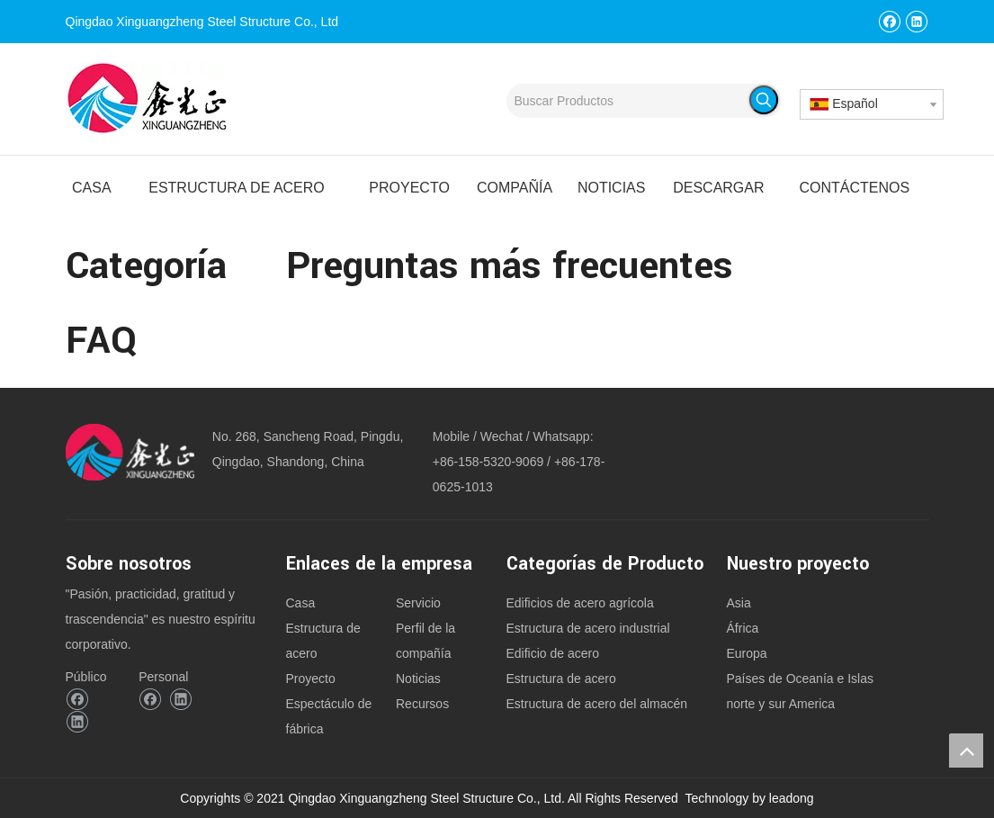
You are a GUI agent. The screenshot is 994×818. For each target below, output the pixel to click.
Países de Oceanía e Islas (800, 678)
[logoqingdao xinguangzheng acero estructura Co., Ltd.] (130, 452)
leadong (791, 798)
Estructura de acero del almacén (597, 704)
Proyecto (311, 678)
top (966, 750)
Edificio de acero (553, 653)
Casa (301, 603)
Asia (739, 603)
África (743, 628)
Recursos (422, 704)
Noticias (418, 678)
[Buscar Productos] (628, 101)
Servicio (418, 603)
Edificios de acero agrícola (580, 603)
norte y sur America (781, 704)
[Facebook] (889, 21)
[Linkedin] (916, 21)
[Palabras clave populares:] (763, 99)
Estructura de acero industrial (588, 628)
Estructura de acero (561, 678)
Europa (747, 653)
